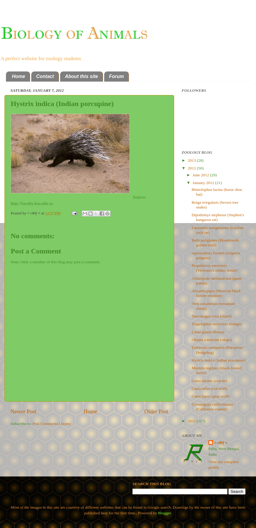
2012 (192, 168)
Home (18, 76)
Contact (45, 76)
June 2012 (201, 175)
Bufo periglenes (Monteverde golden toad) (215, 242)
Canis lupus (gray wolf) (211, 396)
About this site (81, 76)
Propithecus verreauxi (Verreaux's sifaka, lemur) (215, 267)
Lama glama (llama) (208, 332)
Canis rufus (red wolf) (209, 388)
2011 (192, 421)
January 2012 (204, 182)
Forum (116, 76)
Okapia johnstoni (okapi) (212, 339)
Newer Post (23, 411)
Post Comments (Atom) (51, 423)
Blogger (164, 513)
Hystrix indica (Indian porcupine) (219, 360)
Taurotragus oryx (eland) (212, 316)
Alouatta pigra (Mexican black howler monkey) (216, 293)
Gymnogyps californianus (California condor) (212, 406)
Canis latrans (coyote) (209, 381)
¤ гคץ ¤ (220, 442)
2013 (192, 160)
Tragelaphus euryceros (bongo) (217, 324)
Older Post (156, 411)
